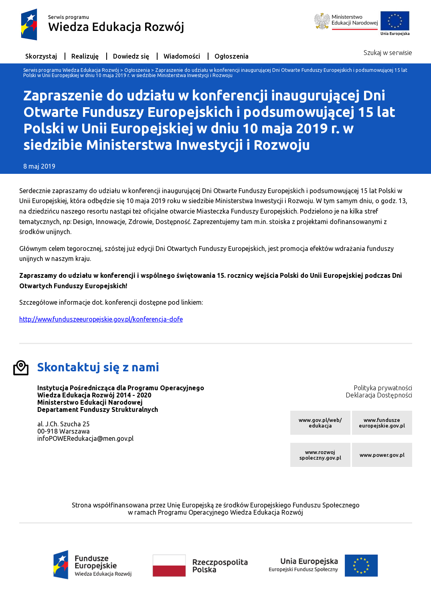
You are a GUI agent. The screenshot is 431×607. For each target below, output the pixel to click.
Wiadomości (182, 56)
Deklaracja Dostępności (379, 395)
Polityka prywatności (383, 387)
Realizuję (85, 56)
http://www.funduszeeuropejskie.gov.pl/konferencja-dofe (101, 319)
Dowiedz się (131, 56)
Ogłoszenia (231, 56)
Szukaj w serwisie (388, 52)
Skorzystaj (41, 56)
